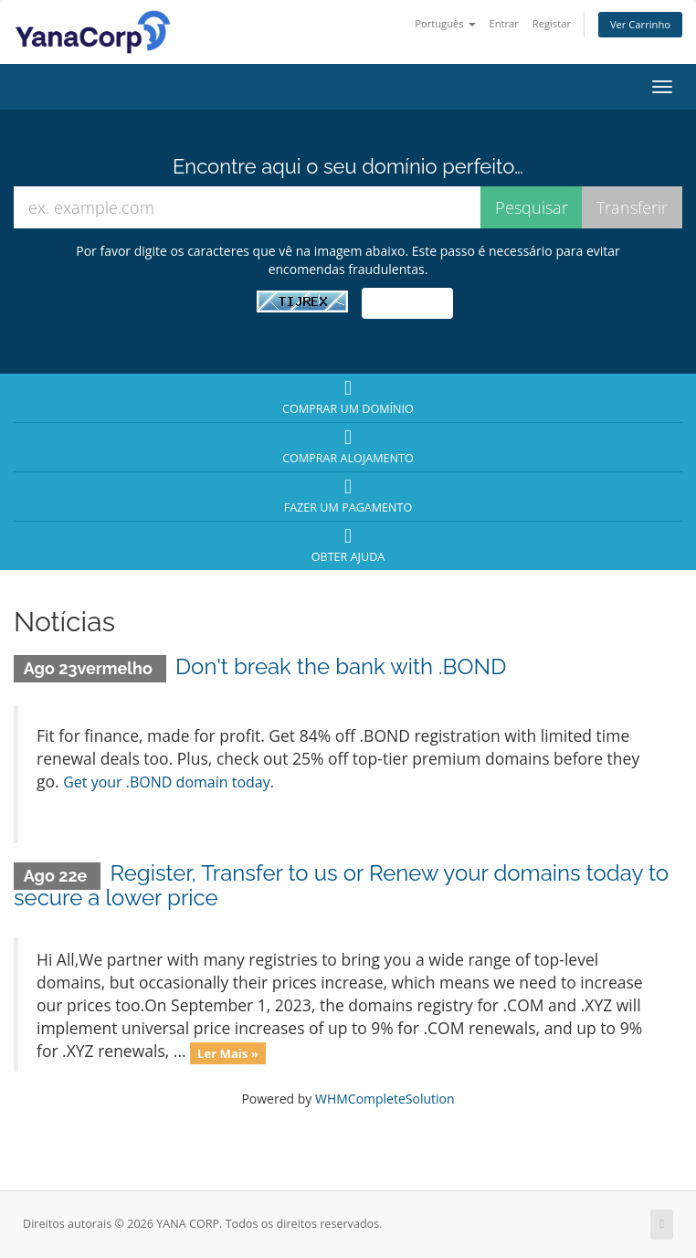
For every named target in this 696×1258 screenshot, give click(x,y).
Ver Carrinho (640, 24)
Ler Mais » (227, 1052)
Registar (552, 23)
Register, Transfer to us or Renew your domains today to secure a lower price (341, 885)
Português (445, 23)
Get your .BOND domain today (166, 782)
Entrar (503, 23)
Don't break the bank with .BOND (340, 666)
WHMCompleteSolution (385, 1098)
